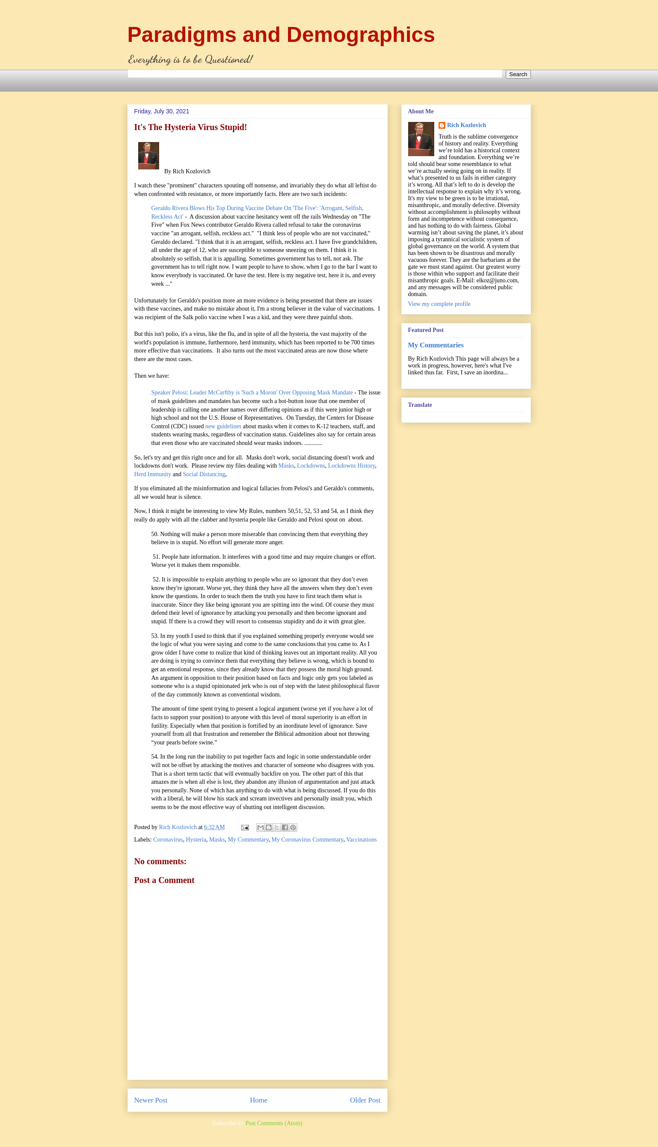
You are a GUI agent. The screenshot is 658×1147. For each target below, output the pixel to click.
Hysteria (196, 839)
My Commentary (248, 839)
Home (258, 1100)
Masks (286, 465)
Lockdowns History (351, 465)
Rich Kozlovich (466, 125)
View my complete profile (439, 304)
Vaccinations (361, 839)
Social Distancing (204, 474)
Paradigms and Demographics (281, 35)
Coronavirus (168, 839)
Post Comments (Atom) (273, 1123)
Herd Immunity (153, 474)
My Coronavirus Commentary (308, 839)
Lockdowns (311, 465)
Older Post (365, 1100)
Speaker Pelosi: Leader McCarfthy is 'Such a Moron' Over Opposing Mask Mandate (252, 392)
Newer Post (151, 1100)
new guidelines (223, 426)
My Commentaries (436, 345)
